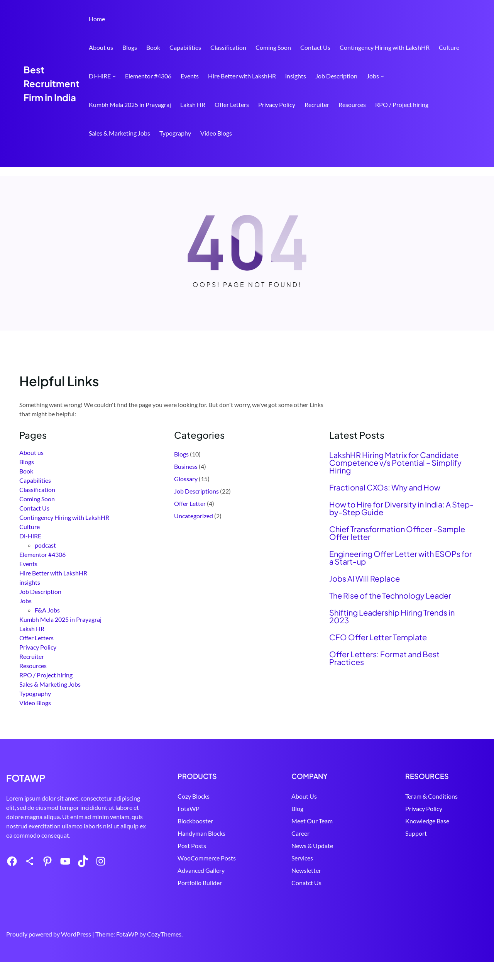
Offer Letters (232, 104)
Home (97, 18)
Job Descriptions (196, 491)
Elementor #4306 (148, 76)
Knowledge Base (437, 821)
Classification (228, 47)
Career (319, 833)
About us (101, 47)
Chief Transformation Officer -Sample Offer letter (397, 533)
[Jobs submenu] (382, 76)
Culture (449, 47)
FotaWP (217, 808)
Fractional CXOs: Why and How (384, 487)
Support (425, 833)
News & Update (331, 845)
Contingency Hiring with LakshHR (385, 47)
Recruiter (317, 104)
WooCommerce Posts (235, 858)
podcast (45, 545)
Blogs (129, 47)
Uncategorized (193, 515)
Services (321, 858)
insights (295, 76)
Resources (352, 104)
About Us (323, 796)
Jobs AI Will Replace (364, 578)
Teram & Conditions (441, 796)
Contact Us (315, 47)
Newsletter (325, 870)
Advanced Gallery (229, 870)
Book (153, 47)
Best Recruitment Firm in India (52, 83)
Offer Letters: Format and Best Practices (384, 658)
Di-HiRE (100, 76)
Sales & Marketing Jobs (119, 133)
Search (471, 155)
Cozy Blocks (222, 796)
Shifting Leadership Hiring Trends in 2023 (392, 616)
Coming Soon (273, 47)
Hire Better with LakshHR (242, 76)
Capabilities (185, 47)
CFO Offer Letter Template (378, 637)
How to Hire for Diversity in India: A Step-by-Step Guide (401, 508)
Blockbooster (224, 821)
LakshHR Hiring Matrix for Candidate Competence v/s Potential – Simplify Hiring (395, 462)
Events (190, 76)
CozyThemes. (165, 934)
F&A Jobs (47, 610)
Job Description (336, 76)
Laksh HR (192, 104)
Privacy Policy (276, 104)
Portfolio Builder (228, 882)
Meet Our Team (331, 821)
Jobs (373, 76)
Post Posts (220, 845)
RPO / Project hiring (401, 104)
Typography (175, 133)
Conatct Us (325, 882)
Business (186, 466)
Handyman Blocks (230, 833)
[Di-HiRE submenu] (114, 76)
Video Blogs (216, 133)
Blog (316, 808)
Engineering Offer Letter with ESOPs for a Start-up (400, 557)
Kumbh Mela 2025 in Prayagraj (130, 104)
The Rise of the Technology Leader (390, 595)
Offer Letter (190, 503)
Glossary (186, 478)
